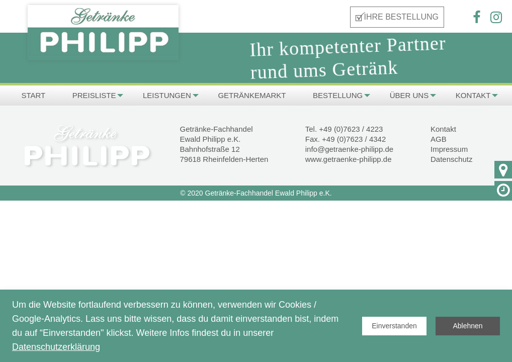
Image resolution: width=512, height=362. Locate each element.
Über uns (409, 95)
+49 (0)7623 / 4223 (351, 129)
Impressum (449, 149)
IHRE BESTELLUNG (401, 17)
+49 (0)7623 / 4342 (354, 139)
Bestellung (338, 95)
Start (33, 95)
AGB (439, 139)
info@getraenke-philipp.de (349, 149)
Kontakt (473, 95)
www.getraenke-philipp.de (348, 159)
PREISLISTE (94, 95)
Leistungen (167, 95)
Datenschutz (451, 159)
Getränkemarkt (252, 95)
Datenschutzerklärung (56, 347)
